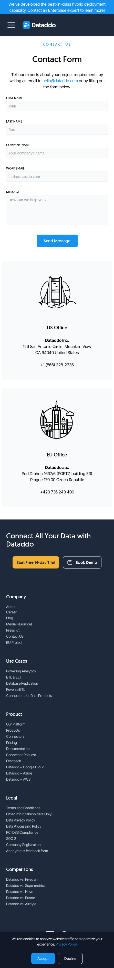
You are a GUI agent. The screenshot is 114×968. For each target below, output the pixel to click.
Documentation (18, 748)
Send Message (57, 241)
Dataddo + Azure (19, 773)
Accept (43, 958)
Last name (14, 121)
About (10, 606)
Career (11, 612)
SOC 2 (11, 838)
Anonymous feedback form (27, 851)
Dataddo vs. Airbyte (21, 904)
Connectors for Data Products (29, 695)
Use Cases (16, 661)
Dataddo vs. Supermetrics (26, 885)
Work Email (15, 168)
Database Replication (22, 683)
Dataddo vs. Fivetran (22, 879)
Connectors (15, 736)
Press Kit (12, 630)
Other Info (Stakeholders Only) (29, 814)
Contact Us (15, 636)
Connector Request (21, 755)
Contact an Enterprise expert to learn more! (66, 10)
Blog (9, 618)
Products (13, 730)
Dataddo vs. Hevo (19, 891)
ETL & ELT (13, 677)
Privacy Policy (66, 944)
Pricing (11, 742)
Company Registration (23, 844)
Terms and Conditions (23, 808)
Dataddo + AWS (18, 779)
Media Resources (19, 624)
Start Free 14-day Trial (36, 562)
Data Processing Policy (23, 826)
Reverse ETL (15, 689)
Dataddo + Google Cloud (25, 767)
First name (14, 98)
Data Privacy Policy (20, 820)
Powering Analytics (21, 671)
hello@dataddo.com (60, 80)
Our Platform (16, 724)
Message (12, 192)
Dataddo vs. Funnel (21, 898)
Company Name (18, 145)
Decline (70, 958)
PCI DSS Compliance (22, 832)
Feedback (13, 761)
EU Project (14, 642)
